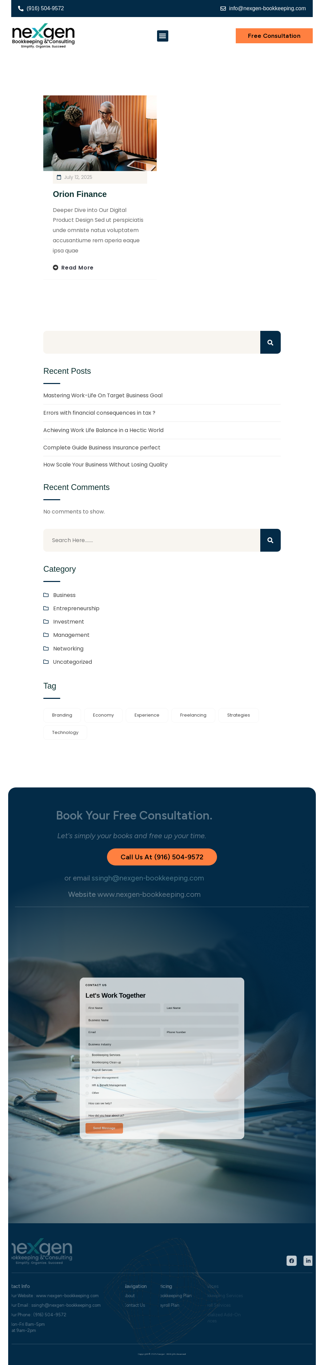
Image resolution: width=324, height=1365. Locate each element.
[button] (162, 36)
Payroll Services (128, 1065)
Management (71, 635)
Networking (68, 648)
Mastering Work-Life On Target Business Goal (103, 395)
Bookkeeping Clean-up (130, 1060)
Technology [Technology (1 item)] (65, 732)
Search (270, 342)
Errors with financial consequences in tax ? (99, 412)
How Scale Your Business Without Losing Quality (105, 464)
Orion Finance (80, 194)
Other (124, 1078)
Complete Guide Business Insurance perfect (101, 447)
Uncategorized (72, 661)
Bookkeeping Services (130, 1056)
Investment (68, 621)
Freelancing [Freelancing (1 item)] (193, 715)
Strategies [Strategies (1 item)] (238, 715)
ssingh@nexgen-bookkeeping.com (133, 878)
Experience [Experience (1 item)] (147, 715)
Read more (77, 267)
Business (64, 595)
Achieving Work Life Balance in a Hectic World (103, 430)
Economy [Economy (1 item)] (103, 715)
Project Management (129, 1069)
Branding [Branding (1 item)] (62, 715)
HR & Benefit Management (131, 1074)
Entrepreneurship (76, 608)
